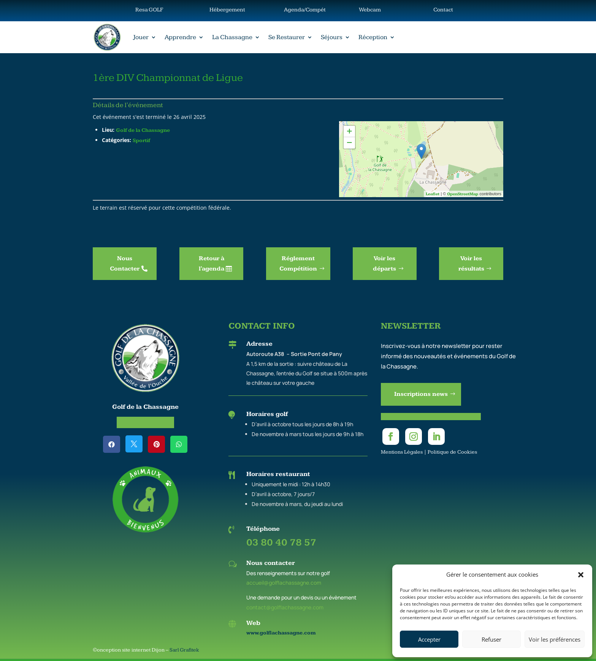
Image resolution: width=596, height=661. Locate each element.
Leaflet (432, 193)
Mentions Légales (402, 452)
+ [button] (349, 131)
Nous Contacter (124, 263)
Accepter (429, 639)
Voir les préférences (554, 639)
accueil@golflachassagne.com (283, 582)
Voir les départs (384, 263)
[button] (581, 575)
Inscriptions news (421, 394)
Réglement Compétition (298, 263)
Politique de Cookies (452, 452)
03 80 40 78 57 (281, 543)
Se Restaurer (286, 37)
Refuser (491, 639)
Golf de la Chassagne (143, 130)
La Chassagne (232, 37)
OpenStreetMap (462, 193)
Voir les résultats (471, 263)
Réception (372, 37)
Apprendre (180, 37)
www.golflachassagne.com (281, 633)
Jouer (141, 37)
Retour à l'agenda (211, 263)
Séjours (331, 37)
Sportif (141, 141)
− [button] (349, 143)
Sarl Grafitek (184, 650)
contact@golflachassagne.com (284, 607)
